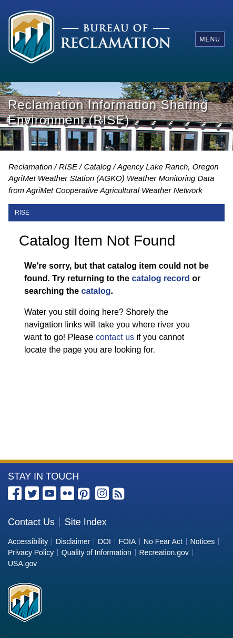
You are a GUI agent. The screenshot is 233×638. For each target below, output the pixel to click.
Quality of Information (96, 552)
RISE (68, 166)
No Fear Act (163, 541)
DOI (104, 541)
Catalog (97, 166)
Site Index (86, 522)
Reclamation (30, 166)
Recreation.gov (164, 552)
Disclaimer (73, 541)
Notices (202, 541)
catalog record (160, 278)
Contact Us (31, 522)
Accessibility (28, 541)
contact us (115, 337)
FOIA (127, 541)
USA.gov (22, 563)
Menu (209, 39)
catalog (95, 290)
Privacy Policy (31, 552)
